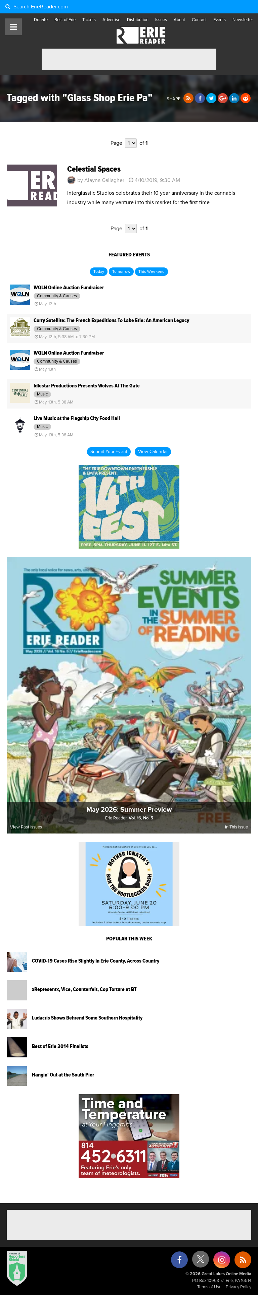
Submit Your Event (108, 451)
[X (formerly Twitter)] (200, 1261)
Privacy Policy (238, 1287)
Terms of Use (209, 1287)
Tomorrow (121, 272)
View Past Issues (26, 827)
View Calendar (153, 451)
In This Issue (236, 827)
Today (98, 272)
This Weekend (151, 272)
